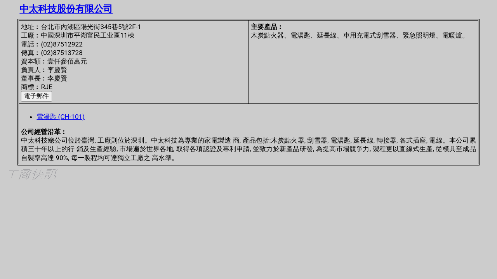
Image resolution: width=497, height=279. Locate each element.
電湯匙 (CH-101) (60, 117)
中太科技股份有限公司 (66, 8)
